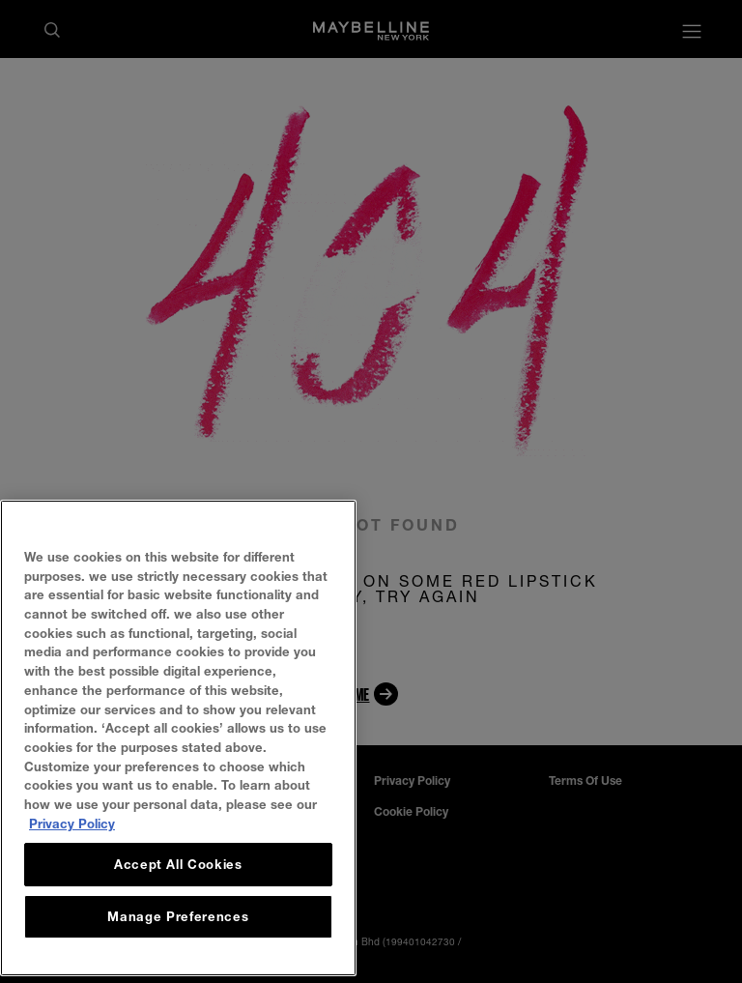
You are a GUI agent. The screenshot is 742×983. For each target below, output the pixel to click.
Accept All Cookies (178, 891)
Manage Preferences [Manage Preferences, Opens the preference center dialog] (177, 943)
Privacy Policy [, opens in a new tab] (72, 849)
